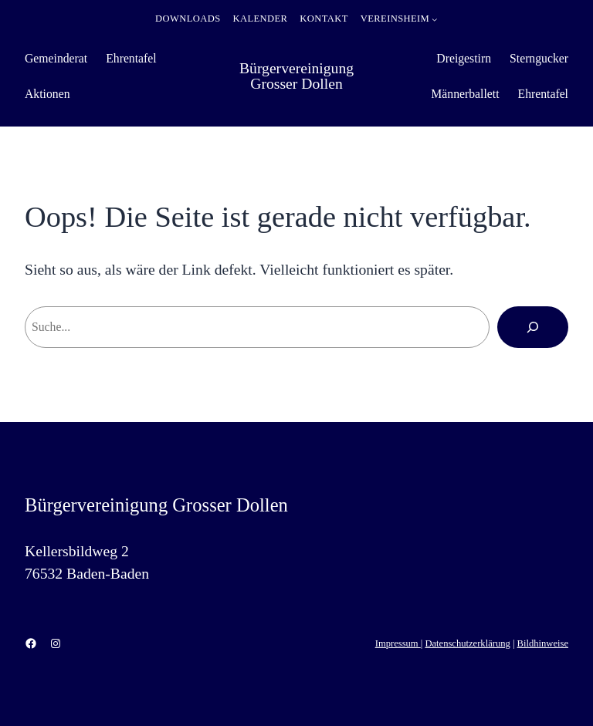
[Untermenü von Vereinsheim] (435, 19)
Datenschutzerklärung (467, 643)
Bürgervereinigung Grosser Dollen (296, 75)
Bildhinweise (542, 643)
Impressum (398, 643)
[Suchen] (532, 327)
